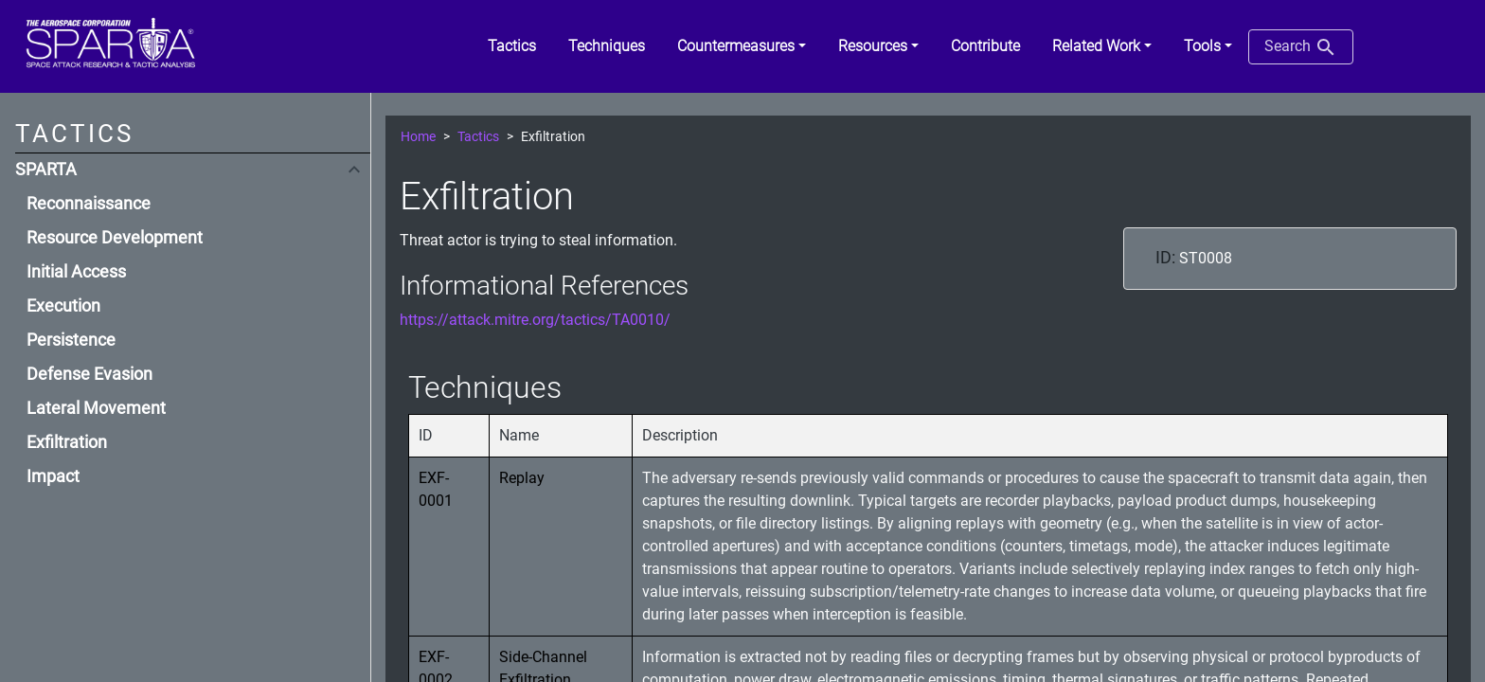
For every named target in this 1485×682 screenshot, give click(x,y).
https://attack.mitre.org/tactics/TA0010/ (535, 320)
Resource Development (115, 237)
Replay (522, 478)
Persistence (71, 340)
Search (1300, 47)
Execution (63, 305)
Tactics (478, 137)
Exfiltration (67, 442)
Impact (53, 476)
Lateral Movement (96, 408)
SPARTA (46, 169)
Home (418, 137)
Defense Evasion (89, 374)
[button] (741, 46)
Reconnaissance (89, 203)
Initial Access (76, 271)
